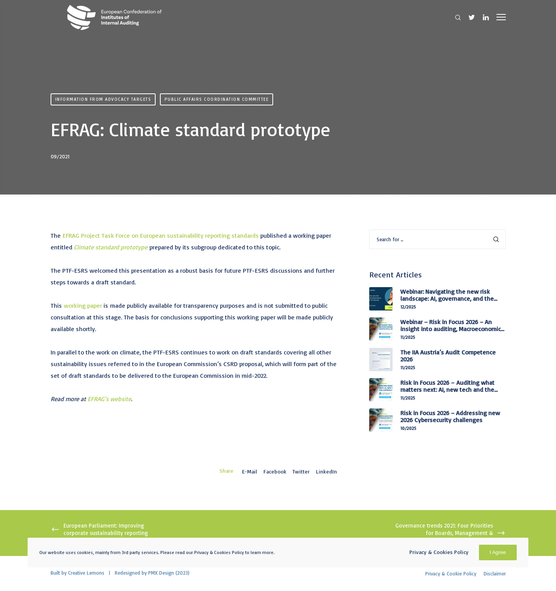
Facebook (274, 471)
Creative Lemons (86, 573)
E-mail (249, 471)
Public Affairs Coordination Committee (217, 99)
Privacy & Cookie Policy (450, 573)
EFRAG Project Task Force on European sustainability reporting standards (161, 235)
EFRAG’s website (109, 399)
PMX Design (161, 573)
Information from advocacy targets (103, 99)
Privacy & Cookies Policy (438, 552)
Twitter (301, 471)
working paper (83, 305)
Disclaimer (495, 573)
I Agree (497, 552)
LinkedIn (326, 471)
